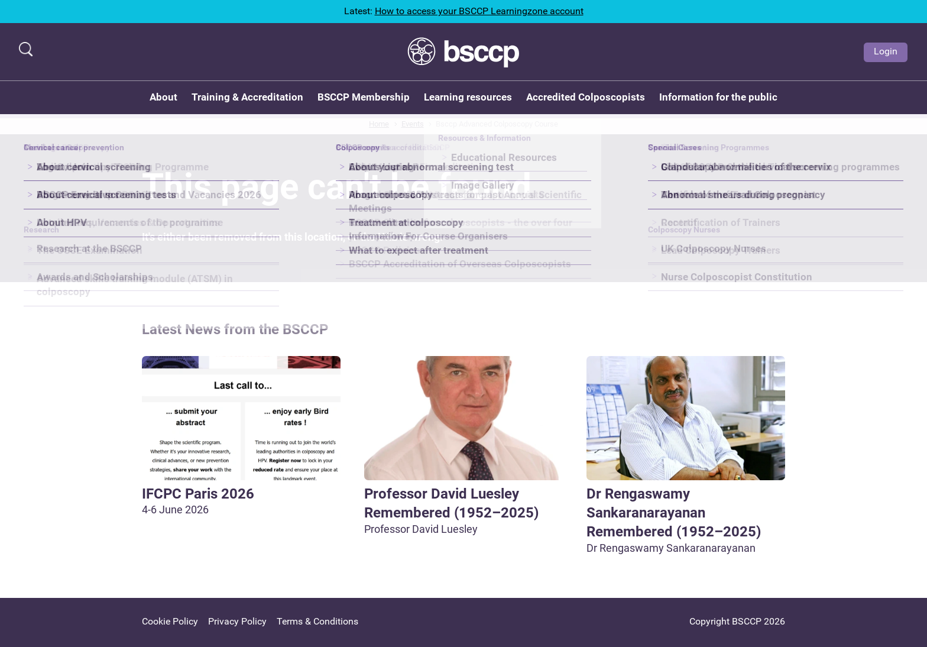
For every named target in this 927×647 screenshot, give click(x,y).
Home (379, 123)
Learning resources (468, 97)
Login (885, 51)
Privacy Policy (237, 621)
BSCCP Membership (363, 97)
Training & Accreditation (247, 97)
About (163, 97)
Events (412, 123)
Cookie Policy (170, 621)
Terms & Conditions (317, 621)
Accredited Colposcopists (585, 97)
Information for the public (718, 97)
